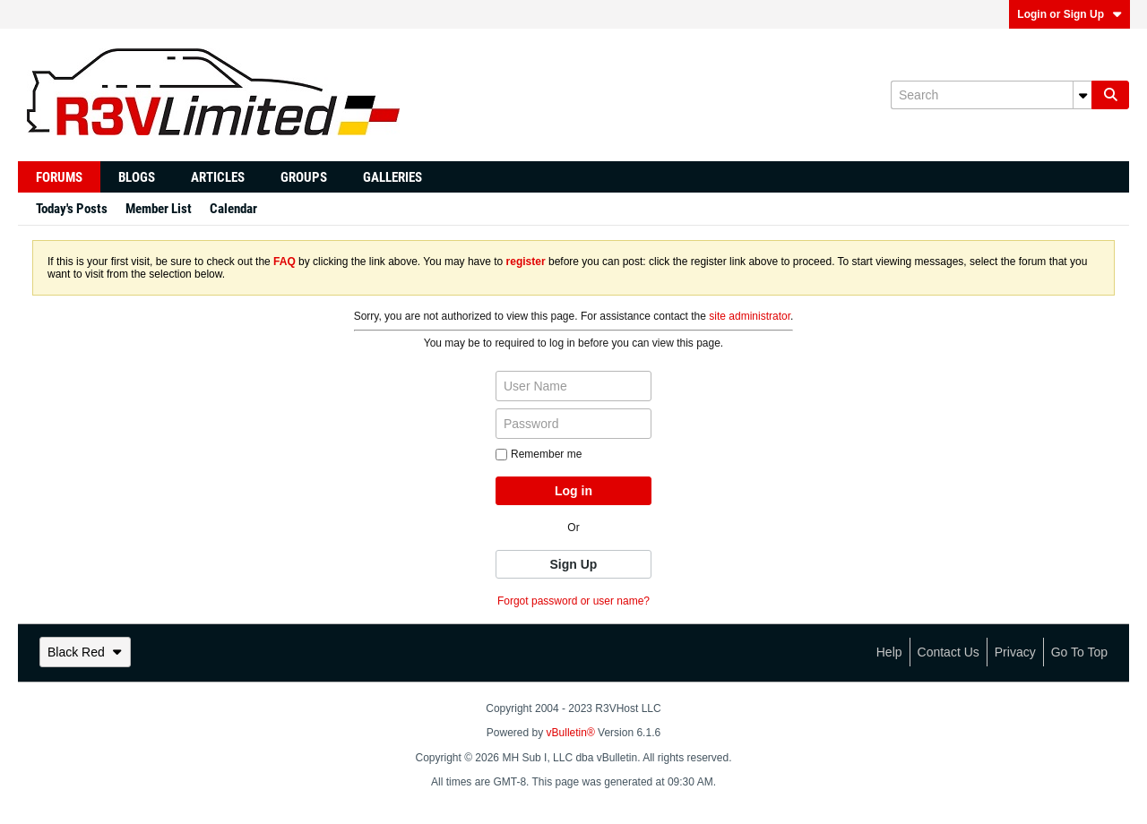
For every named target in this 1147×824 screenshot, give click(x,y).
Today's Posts (72, 209)
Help (889, 652)
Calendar (233, 209)
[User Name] (573, 386)
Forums (59, 177)
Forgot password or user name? (573, 601)
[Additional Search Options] (1082, 95)
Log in (573, 491)
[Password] (573, 423)
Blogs (136, 177)
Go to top (1079, 652)
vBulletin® (571, 732)
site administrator (749, 316)
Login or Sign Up (1069, 14)
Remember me (539, 454)
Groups (303, 177)
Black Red (85, 652)
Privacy (1015, 652)
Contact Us (948, 652)
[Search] (991, 95)
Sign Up (574, 564)
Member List (158, 209)
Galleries (392, 177)
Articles (218, 177)
